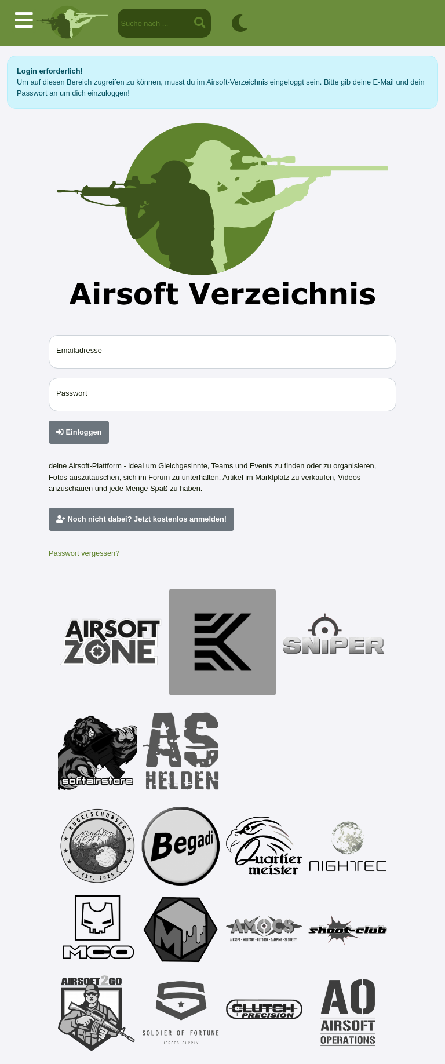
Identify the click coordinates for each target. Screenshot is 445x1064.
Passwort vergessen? (84, 553)
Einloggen (78, 432)
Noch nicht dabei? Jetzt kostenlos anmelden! (141, 519)
